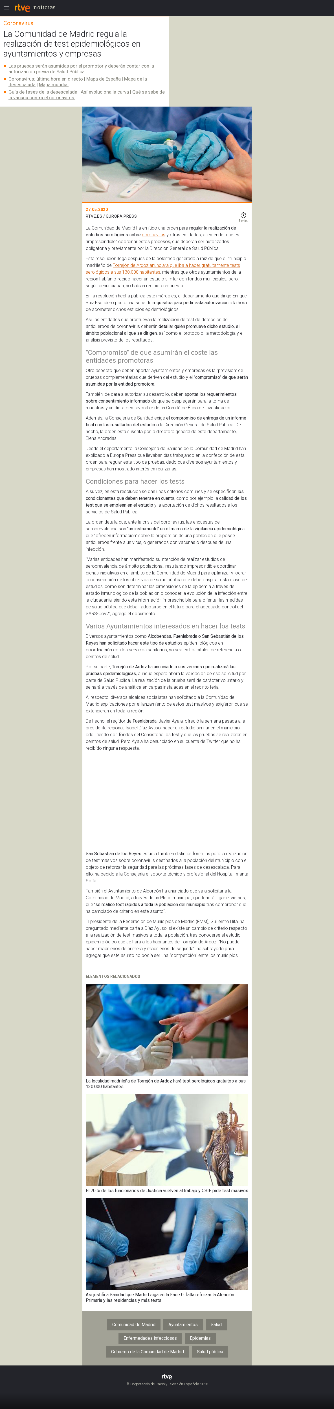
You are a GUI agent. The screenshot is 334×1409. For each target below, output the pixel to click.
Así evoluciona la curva (105, 92)
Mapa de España (103, 79)
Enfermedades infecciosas (150, 1338)
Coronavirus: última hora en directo (45, 79)
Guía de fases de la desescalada (42, 92)
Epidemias (200, 1338)
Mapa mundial (54, 84)
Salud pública (210, 1351)
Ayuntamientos (183, 1324)
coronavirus (153, 234)
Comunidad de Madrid (133, 1324)
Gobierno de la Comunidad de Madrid (147, 1351)
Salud (216, 1324)
